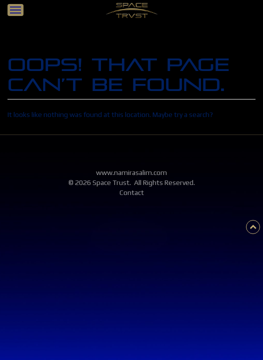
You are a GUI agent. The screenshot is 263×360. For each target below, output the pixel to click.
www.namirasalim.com (131, 172)
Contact (132, 192)
